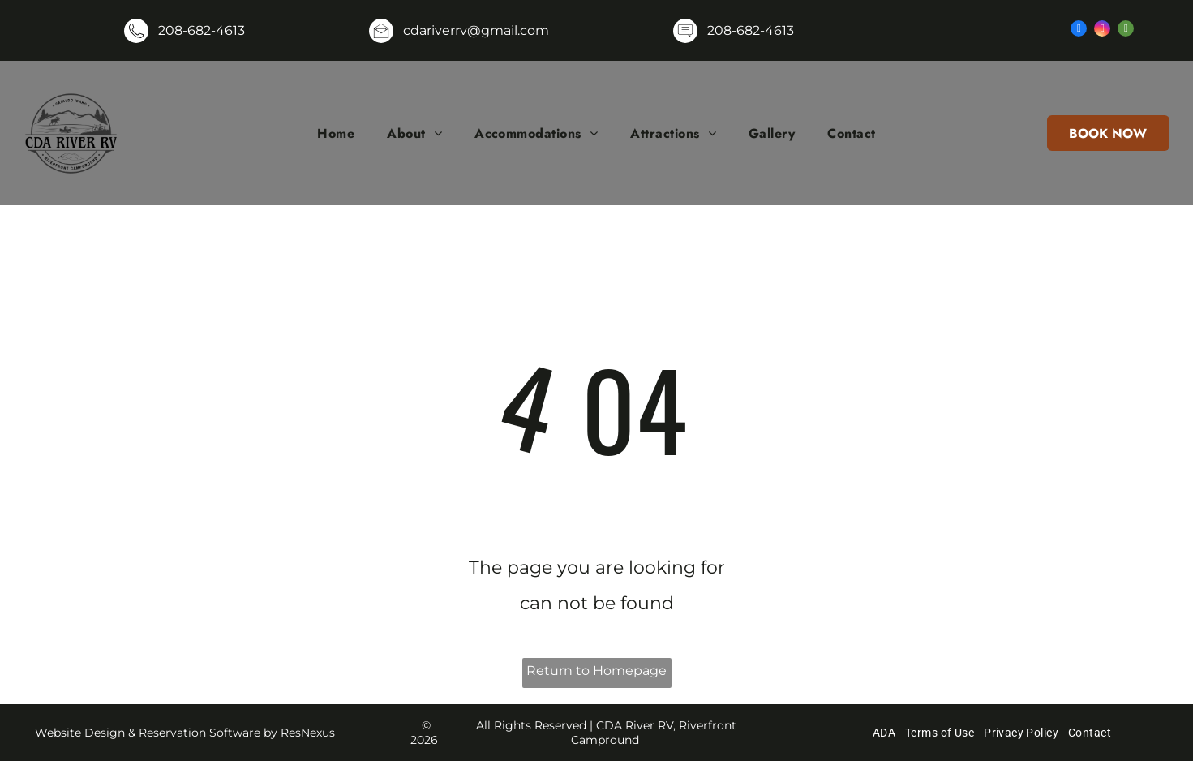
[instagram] (1102, 30)
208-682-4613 (201, 30)
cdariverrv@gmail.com (476, 30)
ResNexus (308, 732)
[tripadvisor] (1126, 30)
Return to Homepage (596, 670)
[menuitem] (336, 133)
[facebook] (1079, 30)
